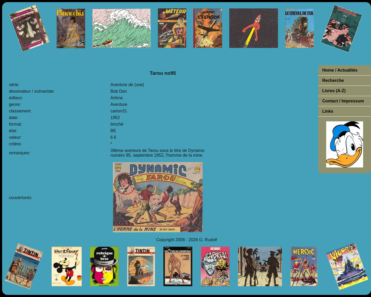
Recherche (333, 80)
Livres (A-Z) (334, 90)
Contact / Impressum (343, 101)
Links (327, 111)
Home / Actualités (340, 70)
